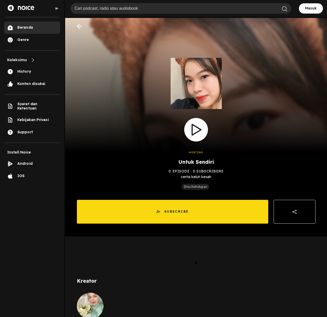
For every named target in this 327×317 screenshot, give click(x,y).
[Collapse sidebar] (57, 8)
